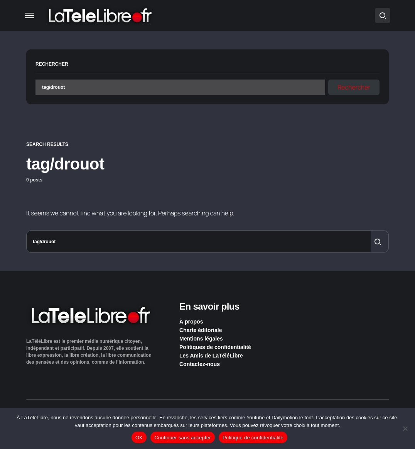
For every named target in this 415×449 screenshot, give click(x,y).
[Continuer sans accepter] (405, 428)
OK (139, 438)
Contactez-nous (199, 364)
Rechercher (51, 64)
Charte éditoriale (200, 330)
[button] (29, 15)
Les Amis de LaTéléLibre (211, 355)
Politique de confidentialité (253, 438)
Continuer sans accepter (182, 438)
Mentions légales (201, 338)
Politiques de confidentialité (215, 347)
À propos (191, 321)
